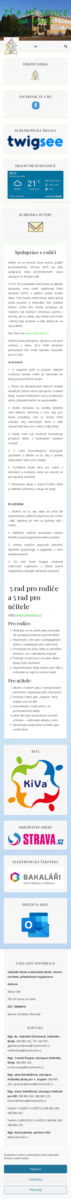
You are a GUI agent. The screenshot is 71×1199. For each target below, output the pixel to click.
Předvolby (35, 1189)
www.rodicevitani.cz (37, 333)
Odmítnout (35, 1179)
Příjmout (35, 1169)
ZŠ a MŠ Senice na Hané (35, 17)
